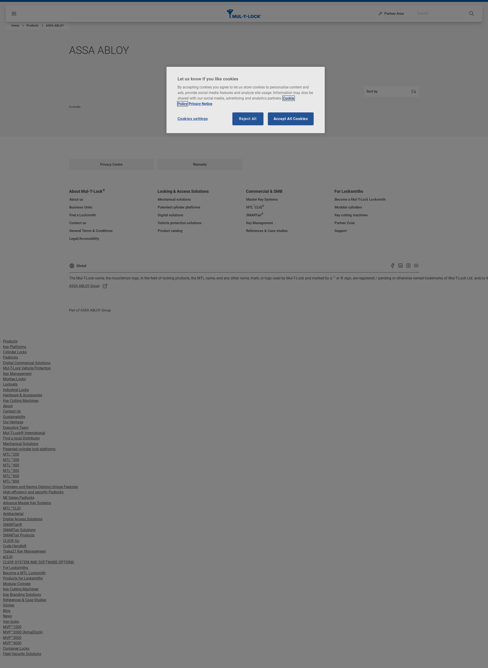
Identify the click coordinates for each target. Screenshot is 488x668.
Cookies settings (193, 119)
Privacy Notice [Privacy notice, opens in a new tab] (200, 104)
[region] (246, 100)
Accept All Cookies (291, 119)
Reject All (248, 119)
